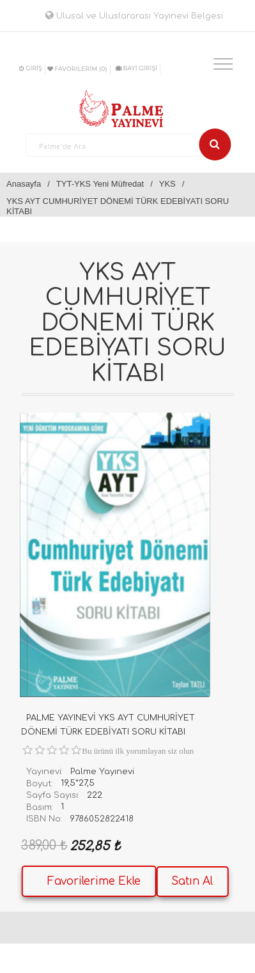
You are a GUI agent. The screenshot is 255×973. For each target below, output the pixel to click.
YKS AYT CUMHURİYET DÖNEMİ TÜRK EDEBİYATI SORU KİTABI (117, 206)
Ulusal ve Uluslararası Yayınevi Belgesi (134, 16)
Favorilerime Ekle (94, 881)
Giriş (30, 68)
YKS (167, 184)
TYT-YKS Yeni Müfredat (100, 184)
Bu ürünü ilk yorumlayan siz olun (138, 751)
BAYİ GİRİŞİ (136, 68)
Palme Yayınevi (102, 771)
